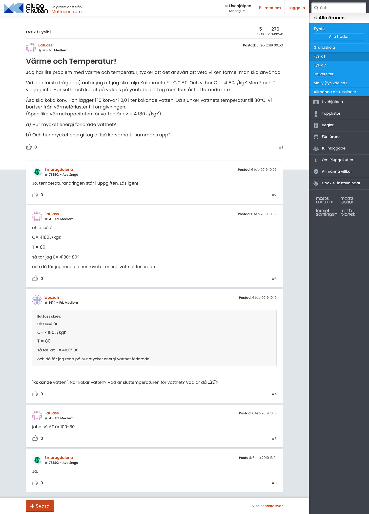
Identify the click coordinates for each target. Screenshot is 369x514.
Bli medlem (270, 8)
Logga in (296, 8)
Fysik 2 (320, 65)
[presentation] (212, 382)
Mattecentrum (67, 11)
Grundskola (324, 47)
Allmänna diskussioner (335, 92)
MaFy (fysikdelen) (330, 83)
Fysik (31, 32)
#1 (281, 147)
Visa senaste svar (267, 506)
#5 (274, 439)
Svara (43, 506)
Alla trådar (339, 36)
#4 (274, 394)
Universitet (323, 74)
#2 (274, 195)
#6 (274, 483)
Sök (316, 7)
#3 (274, 279)
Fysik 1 (45, 32)
